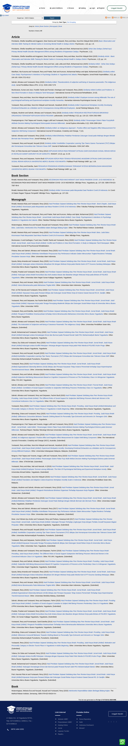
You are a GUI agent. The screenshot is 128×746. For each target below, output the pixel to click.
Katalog (82, 8)
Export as (20, 18)
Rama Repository (83, 719)
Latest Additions (56, 8)
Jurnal (58, 728)
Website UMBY (61, 719)
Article (37, 26)
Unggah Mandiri (116, 8)
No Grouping (71, 22)
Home (42, 8)
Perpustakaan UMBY (63, 722)
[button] (52, 18)
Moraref (80, 728)
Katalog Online (61, 725)
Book (60, 26)
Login (92, 8)
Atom (108, 17)
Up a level (4, 15)
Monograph (53, 26)
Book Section (44, 26)
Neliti (79, 722)
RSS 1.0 (115, 17)
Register (101, 8)
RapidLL (59, 734)
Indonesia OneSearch (85, 725)
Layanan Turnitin (62, 731)
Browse (70, 8)
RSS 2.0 (124, 17)
